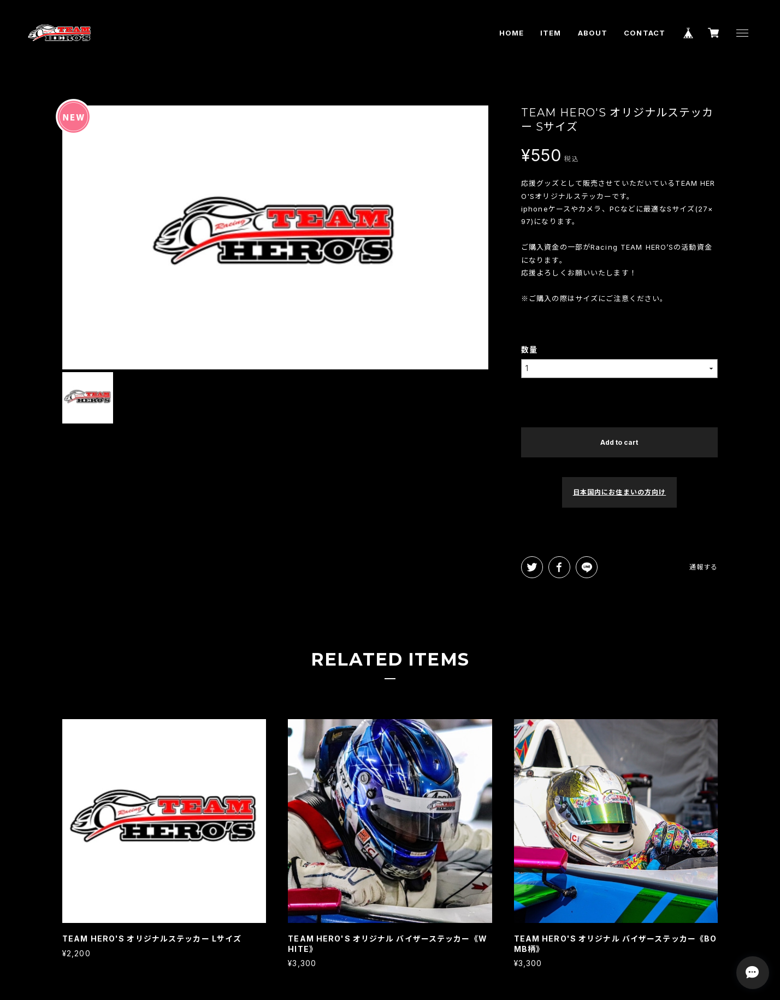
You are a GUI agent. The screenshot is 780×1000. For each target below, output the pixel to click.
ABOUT (593, 32)
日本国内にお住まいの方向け (619, 492)
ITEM (550, 32)
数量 (529, 349)
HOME (511, 32)
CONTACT (644, 32)
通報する (703, 567)
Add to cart (619, 442)
